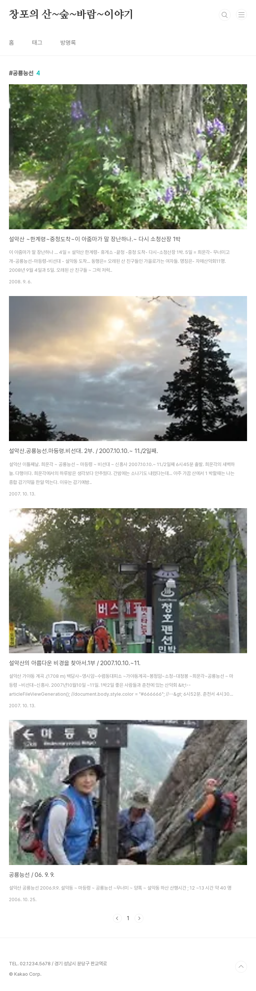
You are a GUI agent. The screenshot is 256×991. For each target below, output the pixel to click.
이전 (117, 918)
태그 (37, 42)
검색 (224, 15)
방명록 (68, 42)
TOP (241, 967)
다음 (139, 918)
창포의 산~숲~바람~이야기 (71, 15)
